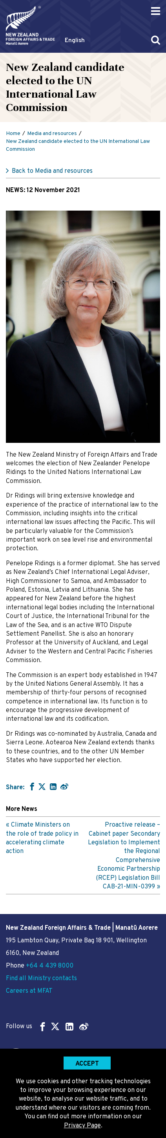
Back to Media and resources (52, 171)
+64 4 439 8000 (49, 966)
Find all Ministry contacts (41, 979)
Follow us (47, 1026)
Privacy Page (82, 1126)
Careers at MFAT (29, 991)
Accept (87, 1064)
